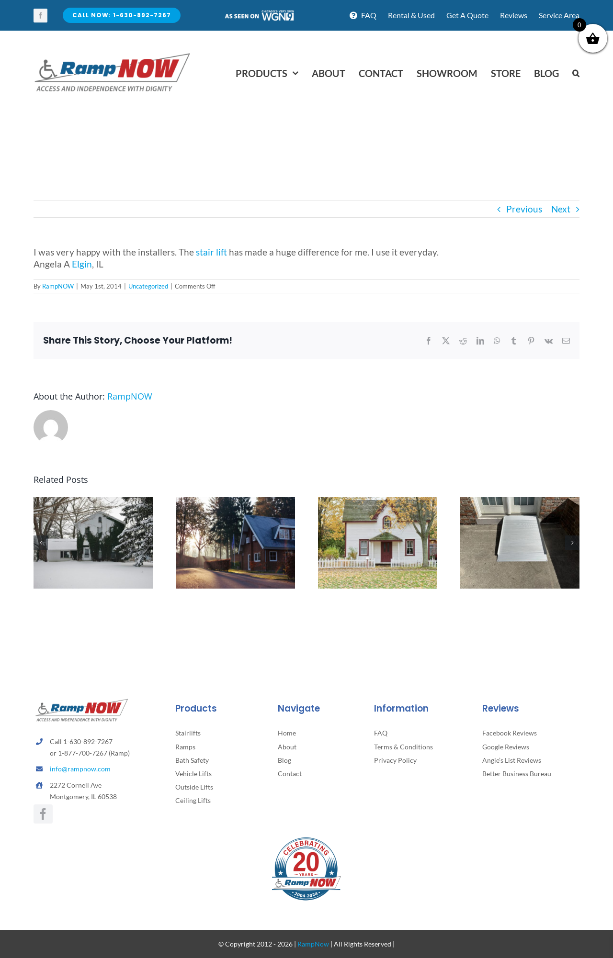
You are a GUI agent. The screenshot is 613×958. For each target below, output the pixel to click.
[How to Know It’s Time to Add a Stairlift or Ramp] (519, 502)
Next (560, 208)
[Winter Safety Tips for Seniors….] (93, 502)
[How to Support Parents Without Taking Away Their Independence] (235, 502)
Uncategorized (148, 286)
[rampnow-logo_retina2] (113, 54)
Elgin (82, 263)
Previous (524, 208)
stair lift (211, 251)
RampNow (313, 944)
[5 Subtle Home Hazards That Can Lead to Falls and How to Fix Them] (377, 502)
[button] (575, 73)
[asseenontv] (259, 13)
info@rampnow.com (80, 769)
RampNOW (58, 286)
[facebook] (40, 15)
